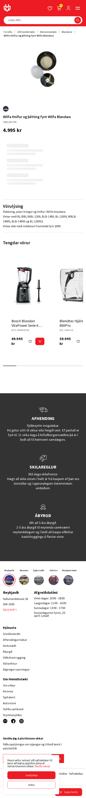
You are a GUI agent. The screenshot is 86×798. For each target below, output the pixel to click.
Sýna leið (9, 609)
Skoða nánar (42, 766)
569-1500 (8, 604)
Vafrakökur (76, 773)
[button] (31, 775)
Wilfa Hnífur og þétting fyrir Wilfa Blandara (29, 35)
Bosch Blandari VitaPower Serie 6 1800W (24, 325)
